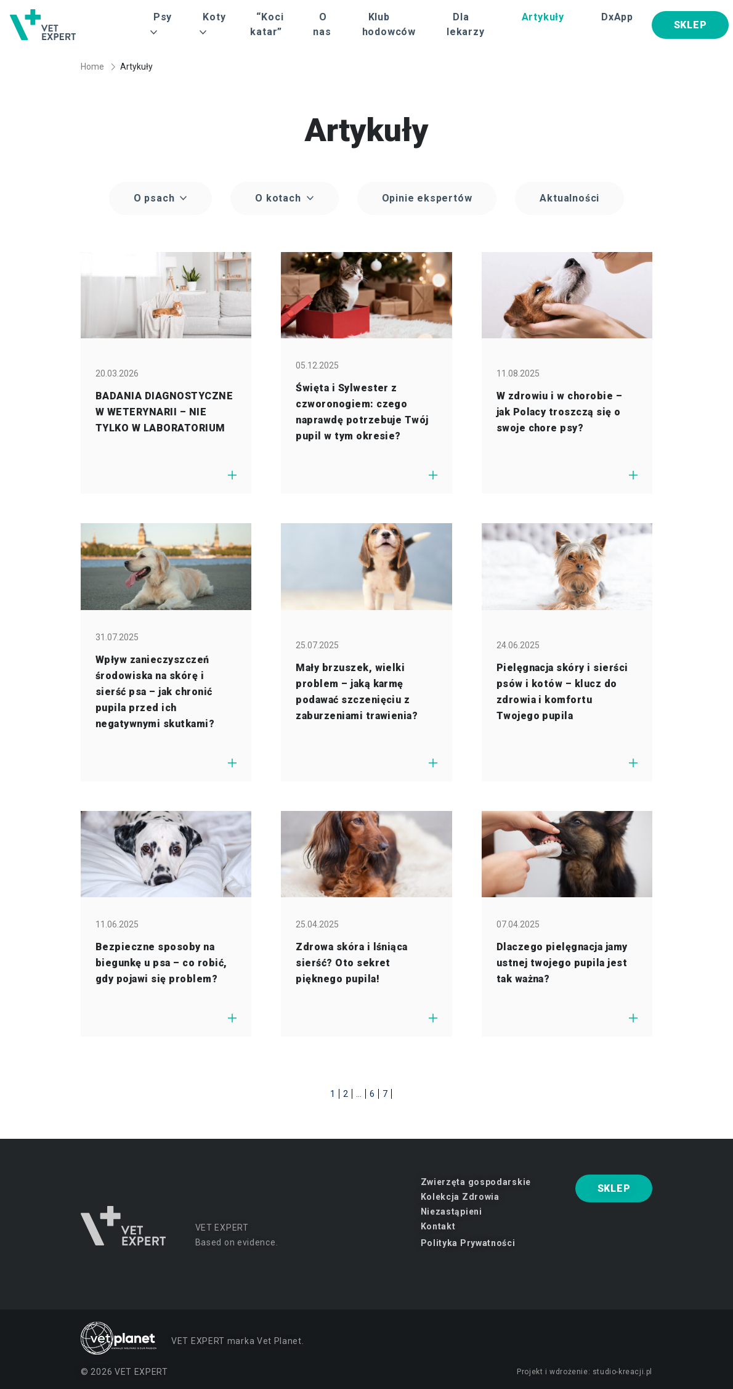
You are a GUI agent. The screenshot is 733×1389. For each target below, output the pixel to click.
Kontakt (438, 1226)
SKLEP (690, 25)
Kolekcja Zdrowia (460, 1197)
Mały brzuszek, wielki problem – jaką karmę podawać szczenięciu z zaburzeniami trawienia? (357, 692)
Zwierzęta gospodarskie (476, 1182)
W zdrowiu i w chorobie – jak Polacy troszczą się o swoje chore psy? (559, 412)
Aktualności (569, 198)
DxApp (617, 17)
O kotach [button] (279, 198)
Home (92, 66)
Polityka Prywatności (468, 1243)
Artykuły (543, 17)
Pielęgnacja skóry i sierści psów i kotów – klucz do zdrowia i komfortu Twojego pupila (562, 692)
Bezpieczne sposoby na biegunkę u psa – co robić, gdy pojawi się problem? (161, 963)
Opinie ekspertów (427, 198)
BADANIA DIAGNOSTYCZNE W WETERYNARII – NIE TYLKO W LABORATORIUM (164, 412)
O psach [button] (155, 198)
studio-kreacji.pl (622, 1371)
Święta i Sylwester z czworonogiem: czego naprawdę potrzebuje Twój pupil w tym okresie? (362, 412)
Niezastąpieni (451, 1211)
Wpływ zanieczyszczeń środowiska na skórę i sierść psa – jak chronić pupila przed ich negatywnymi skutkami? (154, 692)
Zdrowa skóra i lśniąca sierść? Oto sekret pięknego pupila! (352, 963)
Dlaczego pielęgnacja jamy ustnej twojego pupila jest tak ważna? (562, 963)
